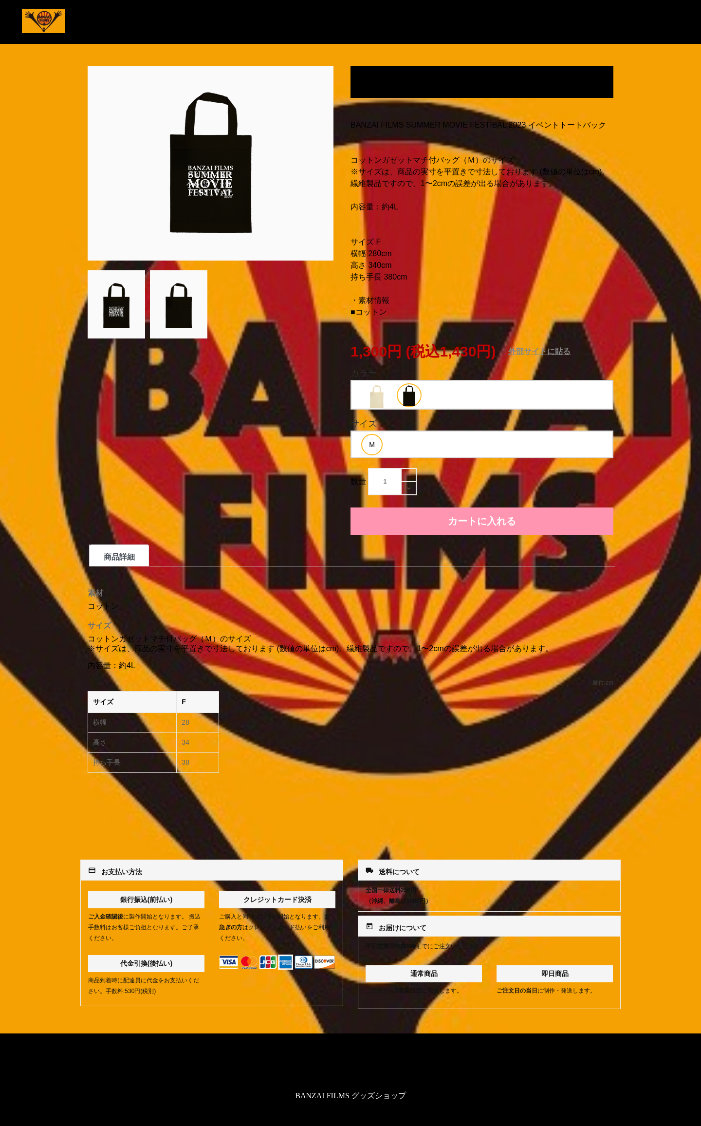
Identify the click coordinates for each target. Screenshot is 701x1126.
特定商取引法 (350, 1064)
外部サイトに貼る (539, 351)
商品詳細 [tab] (119, 557)
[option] (376, 396)
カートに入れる (482, 521)
